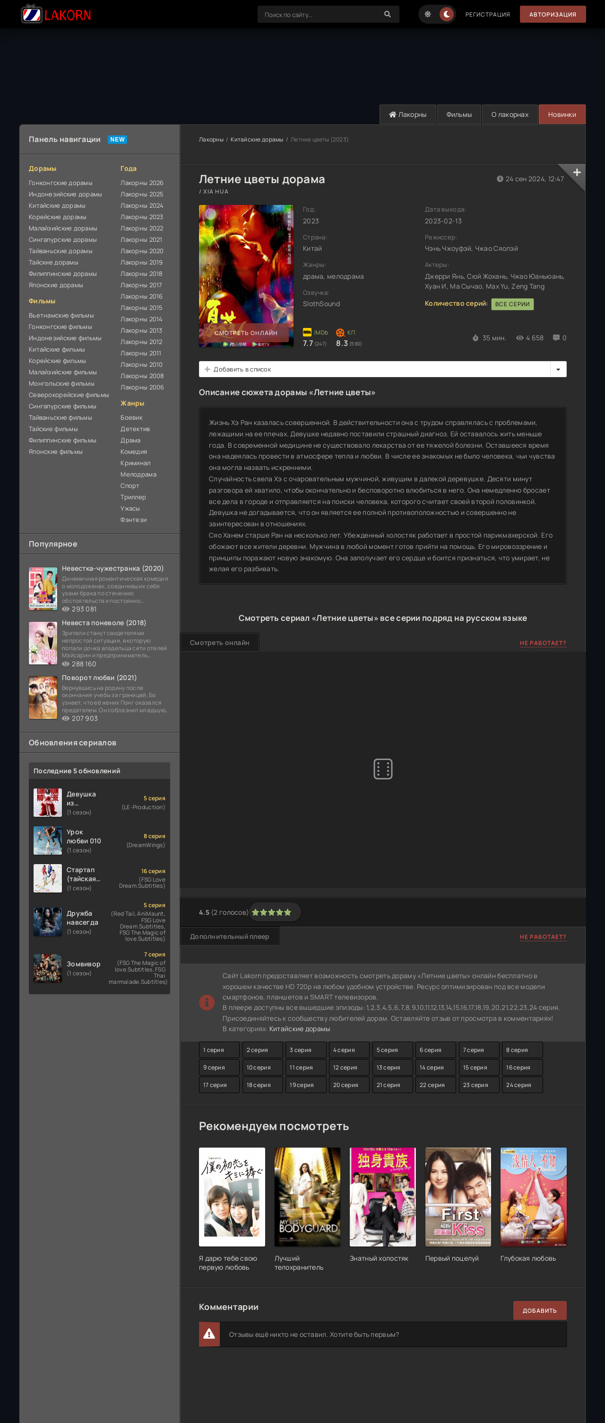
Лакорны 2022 (142, 228)
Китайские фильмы (57, 349)
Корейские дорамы (57, 216)
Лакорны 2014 (142, 319)
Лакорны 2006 (142, 387)
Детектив (135, 428)
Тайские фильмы (53, 428)
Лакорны (408, 114)
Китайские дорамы (57, 205)
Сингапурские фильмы (62, 406)
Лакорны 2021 (141, 239)
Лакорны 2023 (142, 216)
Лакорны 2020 (142, 251)
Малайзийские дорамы (63, 228)
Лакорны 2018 (142, 273)
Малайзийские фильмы (63, 372)
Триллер (133, 497)
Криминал (135, 463)
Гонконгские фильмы (60, 326)
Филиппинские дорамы (63, 273)
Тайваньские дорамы (61, 251)
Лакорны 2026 (142, 182)
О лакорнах (510, 114)
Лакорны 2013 (141, 330)
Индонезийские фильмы (65, 338)
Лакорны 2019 (142, 262)
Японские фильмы (56, 451)
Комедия (134, 451)
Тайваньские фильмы (60, 417)
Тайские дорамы (53, 262)
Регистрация (488, 14)
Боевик (131, 417)
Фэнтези (134, 519)
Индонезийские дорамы (66, 194)
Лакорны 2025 (142, 194)
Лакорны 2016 (142, 296)
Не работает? (543, 643)
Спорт (130, 485)
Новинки (562, 114)
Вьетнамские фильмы (61, 315)
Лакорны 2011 (141, 353)
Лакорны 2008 (142, 375)
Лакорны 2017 (141, 285)
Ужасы (130, 508)
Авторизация (553, 14)
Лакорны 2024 (142, 205)
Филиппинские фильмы (62, 440)
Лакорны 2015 (142, 307)
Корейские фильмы (57, 360)
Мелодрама (138, 474)
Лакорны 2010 (142, 364)
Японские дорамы (56, 285)
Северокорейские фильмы (69, 394)
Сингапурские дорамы (63, 239)
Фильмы (459, 114)
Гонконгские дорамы (61, 182)
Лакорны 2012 (141, 341)
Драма (130, 440)
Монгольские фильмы (62, 383)
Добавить (540, 1311)
